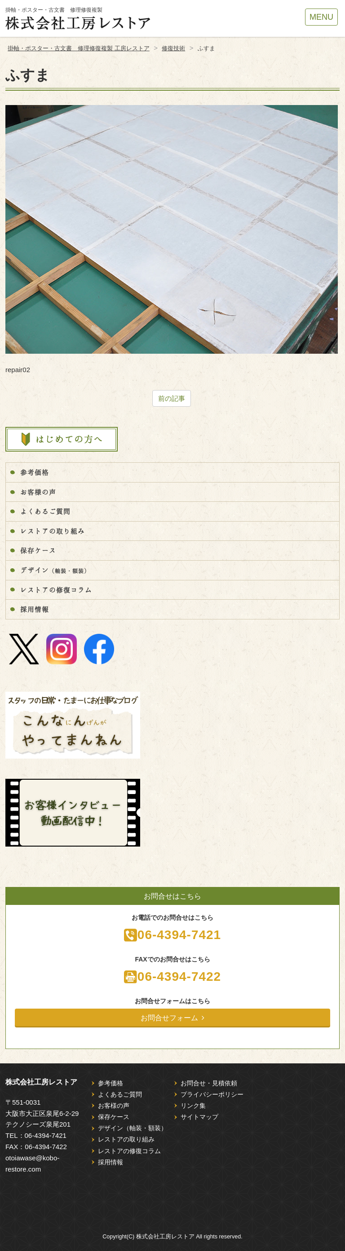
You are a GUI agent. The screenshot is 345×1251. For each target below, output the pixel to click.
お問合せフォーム (172, 1018)
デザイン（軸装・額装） (132, 1128)
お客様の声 (38, 492)
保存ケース (38, 550)
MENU (321, 17)
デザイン (55, 570)
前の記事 (171, 398)
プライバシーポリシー (212, 1094)
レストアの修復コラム (56, 589)
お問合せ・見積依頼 (209, 1083)
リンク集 (193, 1105)
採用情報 (34, 609)
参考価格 (34, 472)
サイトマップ (199, 1116)
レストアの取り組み (52, 531)
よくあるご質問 (45, 511)
